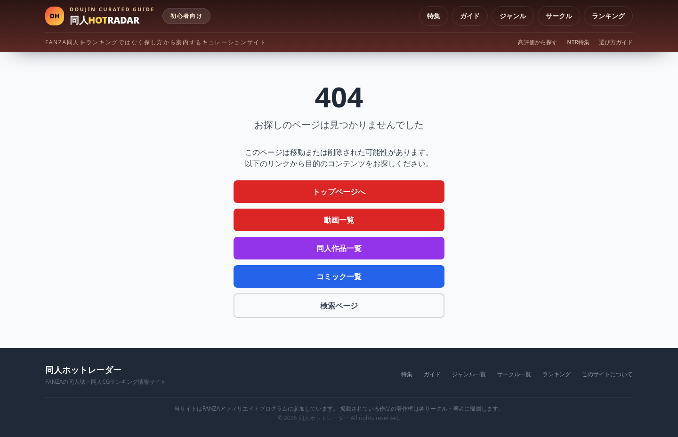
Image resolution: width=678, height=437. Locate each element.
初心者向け (186, 16)
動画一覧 (339, 220)
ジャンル (513, 15)
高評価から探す (537, 42)
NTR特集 (578, 42)
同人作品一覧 (339, 248)
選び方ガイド (616, 42)
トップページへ (339, 191)
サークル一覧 (514, 374)
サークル (559, 15)
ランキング (608, 15)
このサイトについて (607, 374)
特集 (433, 15)
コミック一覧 (339, 276)
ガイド (470, 15)
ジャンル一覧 (469, 374)
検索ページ (339, 305)
